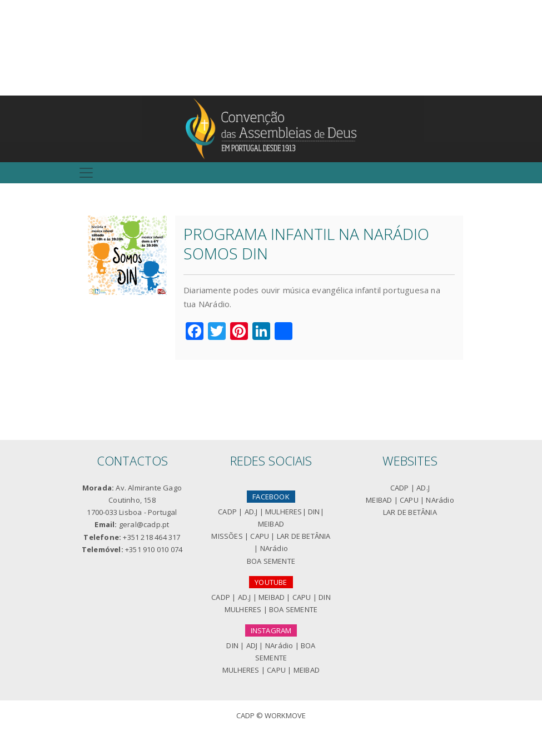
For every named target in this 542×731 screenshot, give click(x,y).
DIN (314, 512)
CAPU (259, 536)
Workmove (285, 715)
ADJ (252, 645)
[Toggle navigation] (86, 172)
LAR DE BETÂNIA (304, 536)
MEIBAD (271, 524)
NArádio (274, 548)
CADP (227, 512)
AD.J (251, 512)
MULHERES (283, 512)
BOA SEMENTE (271, 561)
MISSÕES (226, 536)
